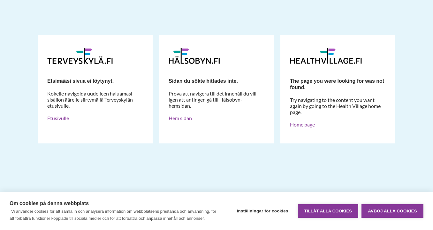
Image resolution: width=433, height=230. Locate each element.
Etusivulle (58, 118)
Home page (302, 124)
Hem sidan (180, 118)
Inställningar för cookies (262, 211)
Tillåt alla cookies (328, 211)
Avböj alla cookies (392, 211)
